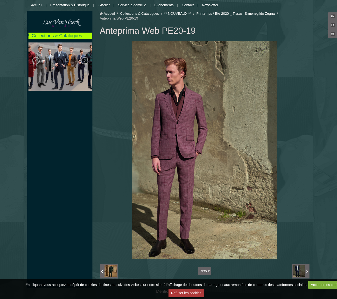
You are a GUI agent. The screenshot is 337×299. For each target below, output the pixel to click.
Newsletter (210, 5)
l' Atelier (104, 5)
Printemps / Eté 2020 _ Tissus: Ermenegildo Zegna (236, 13)
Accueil (36, 5)
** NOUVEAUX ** (177, 13)
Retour (204, 271)
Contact (188, 5)
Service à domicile (132, 5)
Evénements (164, 5)
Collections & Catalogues (57, 35)
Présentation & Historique (70, 5)
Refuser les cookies (186, 293)
